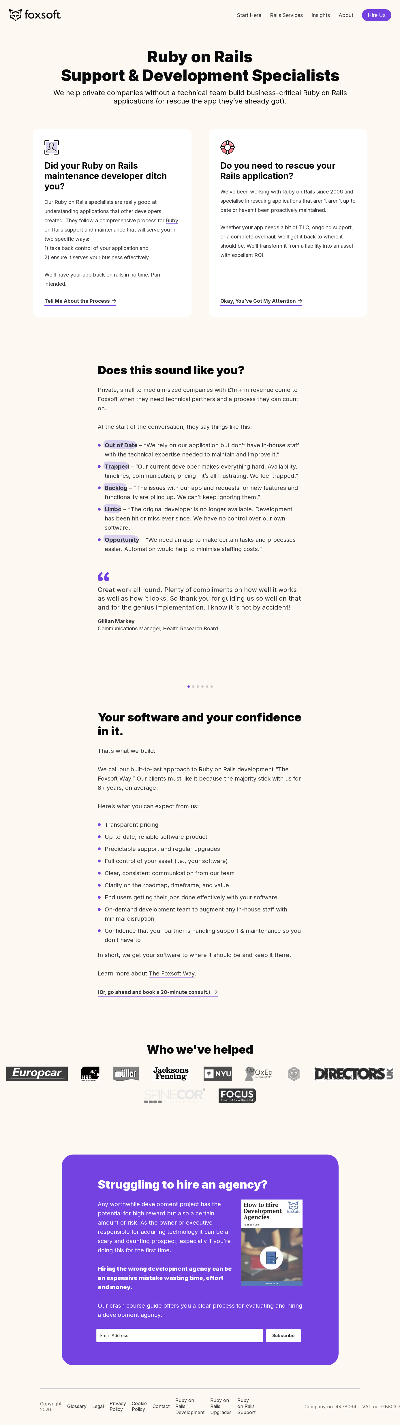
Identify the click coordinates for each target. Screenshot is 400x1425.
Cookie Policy (139, 1404)
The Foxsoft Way (171, 973)
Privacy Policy (118, 1404)
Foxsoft (35, 15)
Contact (161, 1404)
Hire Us (377, 15)
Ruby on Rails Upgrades (221, 1404)
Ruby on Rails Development (189, 1404)
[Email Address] (179, 1333)
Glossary (77, 1404)
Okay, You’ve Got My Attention (262, 301)
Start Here (249, 15)
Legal (98, 1404)
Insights (320, 15)
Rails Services (286, 15)
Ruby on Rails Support (246, 1404)
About (346, 15)
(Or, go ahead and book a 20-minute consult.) (159, 992)
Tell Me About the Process (80, 301)
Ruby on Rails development (236, 769)
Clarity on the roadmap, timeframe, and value (167, 885)
